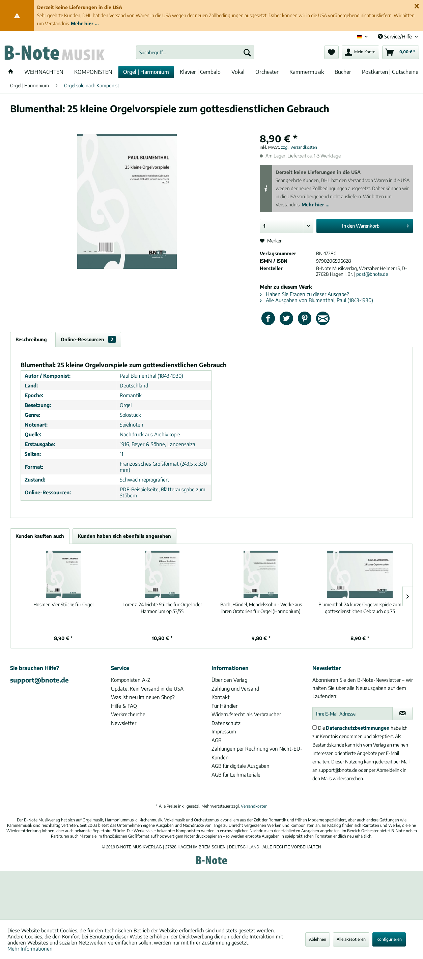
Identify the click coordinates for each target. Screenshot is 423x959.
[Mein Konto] (360, 52)
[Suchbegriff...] (195, 52)
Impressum (224, 731)
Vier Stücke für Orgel (63, 604)
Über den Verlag (229, 680)
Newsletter (123, 723)
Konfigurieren (389, 939)
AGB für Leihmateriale (236, 775)
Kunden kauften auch (40, 536)
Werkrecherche (128, 714)
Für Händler (224, 706)
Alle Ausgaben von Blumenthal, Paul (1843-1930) (316, 300)
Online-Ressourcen (88, 339)
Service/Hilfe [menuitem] (395, 36)
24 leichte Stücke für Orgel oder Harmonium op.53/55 (162, 608)
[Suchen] (247, 52)
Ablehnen (317, 939)
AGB (216, 740)
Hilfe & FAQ (124, 706)
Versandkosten (254, 806)
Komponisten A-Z (130, 680)
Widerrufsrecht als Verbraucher (246, 714)
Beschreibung (31, 339)
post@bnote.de (372, 274)
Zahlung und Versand (235, 689)
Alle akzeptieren (351, 939)
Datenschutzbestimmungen (358, 728)
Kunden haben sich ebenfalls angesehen (124, 536)
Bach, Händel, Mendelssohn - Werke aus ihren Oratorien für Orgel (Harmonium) (261, 608)
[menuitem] (195, 52)
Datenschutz (226, 723)
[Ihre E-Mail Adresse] (352, 713)
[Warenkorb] (400, 52)
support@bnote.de (39, 680)
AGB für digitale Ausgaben (241, 766)
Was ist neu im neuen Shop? (143, 697)
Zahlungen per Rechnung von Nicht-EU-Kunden (257, 753)
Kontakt (221, 697)
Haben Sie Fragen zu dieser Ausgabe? (304, 294)
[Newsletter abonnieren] (402, 713)
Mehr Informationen (30, 949)
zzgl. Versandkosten (299, 147)
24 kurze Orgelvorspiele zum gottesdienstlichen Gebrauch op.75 (359, 608)
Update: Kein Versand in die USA (147, 689)
